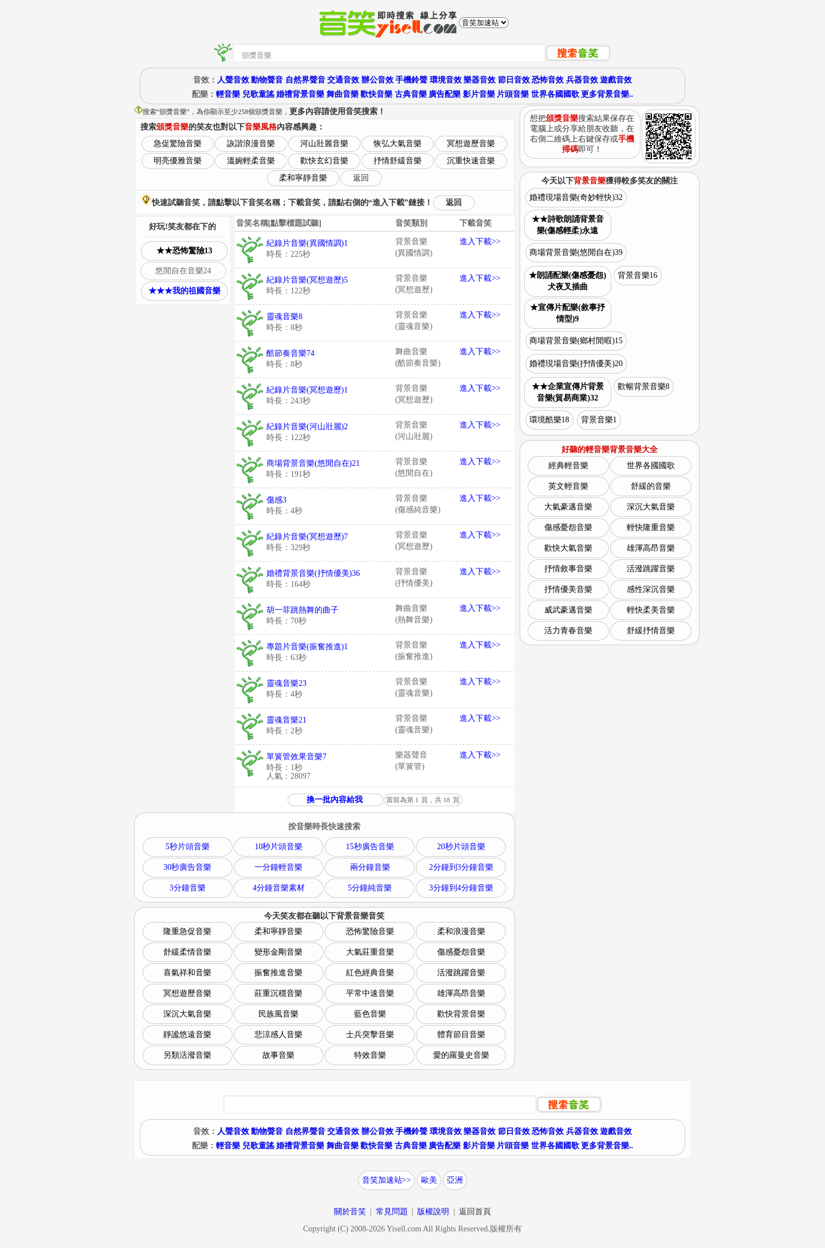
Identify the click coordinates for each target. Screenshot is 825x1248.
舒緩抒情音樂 (651, 630)
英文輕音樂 (568, 486)
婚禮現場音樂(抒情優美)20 (576, 363)
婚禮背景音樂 (300, 94)
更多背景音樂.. (607, 94)
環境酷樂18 (549, 419)
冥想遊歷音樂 (471, 143)
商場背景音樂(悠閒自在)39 (576, 252)
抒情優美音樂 (568, 589)
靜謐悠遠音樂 (187, 1034)
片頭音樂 (513, 94)
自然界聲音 (305, 80)
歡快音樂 (376, 94)
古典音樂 (411, 94)
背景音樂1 (599, 419)
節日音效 (514, 80)
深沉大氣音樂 (187, 1014)
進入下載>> (480, 241)
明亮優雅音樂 (178, 160)
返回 (361, 178)
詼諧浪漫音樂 (251, 143)
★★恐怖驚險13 (184, 250)
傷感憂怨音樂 (461, 952)
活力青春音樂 (568, 630)
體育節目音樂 (461, 1034)
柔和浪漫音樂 (461, 931)
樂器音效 (479, 80)
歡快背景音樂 (461, 1014)
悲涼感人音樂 (278, 1034)
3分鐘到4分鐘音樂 (461, 888)
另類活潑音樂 (187, 1055)
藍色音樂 (370, 1014)
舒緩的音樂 (651, 486)
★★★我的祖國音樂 (184, 291)
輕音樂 (228, 94)
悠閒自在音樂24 (183, 270)
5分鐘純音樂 (370, 888)
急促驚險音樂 (178, 143)
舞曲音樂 (343, 94)
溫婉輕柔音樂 (251, 160)
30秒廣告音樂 (187, 867)
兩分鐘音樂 (370, 867)
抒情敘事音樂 (568, 568)
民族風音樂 (278, 1014)
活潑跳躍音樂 (461, 972)
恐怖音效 (548, 80)
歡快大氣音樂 (568, 548)
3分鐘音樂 (188, 888)
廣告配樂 (445, 94)
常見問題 (392, 1211)
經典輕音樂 (568, 465)
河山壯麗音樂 (324, 143)
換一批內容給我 (335, 799)
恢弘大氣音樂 (398, 143)
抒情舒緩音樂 (398, 160)
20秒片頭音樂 (461, 846)
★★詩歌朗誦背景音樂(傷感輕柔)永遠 (568, 225)
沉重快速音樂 (471, 160)
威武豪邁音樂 (568, 610)
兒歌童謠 (258, 94)
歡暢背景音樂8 (644, 386)
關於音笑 (350, 1211)
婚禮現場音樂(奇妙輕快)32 (576, 197)
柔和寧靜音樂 (303, 178)
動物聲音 (267, 80)
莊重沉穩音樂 (278, 993)
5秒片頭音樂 (188, 846)
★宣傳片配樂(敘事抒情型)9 (567, 313)
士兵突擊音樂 (370, 1034)
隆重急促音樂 (187, 931)
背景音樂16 (638, 275)
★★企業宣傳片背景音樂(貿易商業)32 (568, 392)
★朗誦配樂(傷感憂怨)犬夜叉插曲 (567, 281)
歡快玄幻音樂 (324, 160)
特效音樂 (370, 1055)
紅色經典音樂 (370, 972)
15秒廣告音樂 (370, 846)
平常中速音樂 (370, 993)
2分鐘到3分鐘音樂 (461, 867)
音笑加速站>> (386, 1180)
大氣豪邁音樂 (568, 507)
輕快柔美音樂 (651, 610)
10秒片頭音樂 (278, 846)
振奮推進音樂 (278, 972)
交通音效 (343, 80)
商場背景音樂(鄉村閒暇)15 (576, 340)
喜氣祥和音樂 (187, 972)
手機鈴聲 (411, 80)
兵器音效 (582, 80)
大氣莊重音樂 (370, 952)
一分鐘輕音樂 (278, 867)
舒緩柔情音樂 (187, 952)
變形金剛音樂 (278, 952)
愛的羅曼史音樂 (461, 1055)
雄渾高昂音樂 (461, 993)
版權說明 (433, 1211)
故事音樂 (278, 1055)
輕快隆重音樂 (651, 527)
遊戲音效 (616, 80)
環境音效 (446, 80)
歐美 (429, 1180)
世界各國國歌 (555, 94)
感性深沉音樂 (651, 589)
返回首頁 (475, 1211)
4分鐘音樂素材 (279, 888)
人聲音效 (233, 80)
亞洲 (455, 1180)
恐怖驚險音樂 (370, 931)
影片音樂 (479, 94)
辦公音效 (378, 80)
